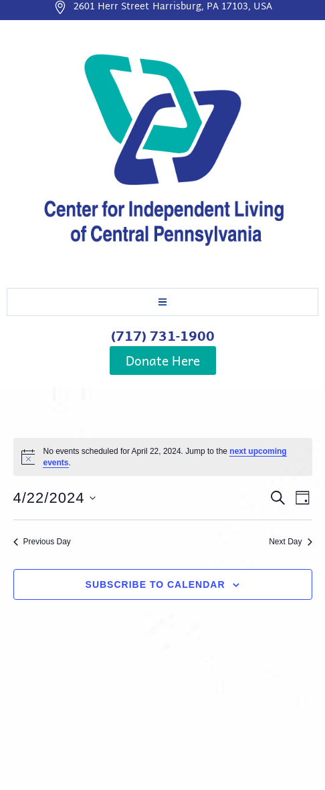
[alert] (162, 457)
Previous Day (42, 541)
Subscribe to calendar (155, 584)
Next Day (290, 541)
